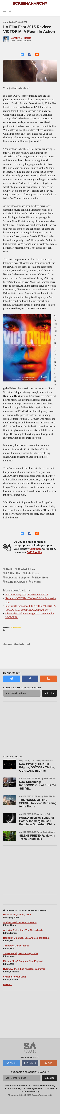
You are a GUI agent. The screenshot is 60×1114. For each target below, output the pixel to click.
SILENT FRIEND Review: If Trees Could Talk (37, 837)
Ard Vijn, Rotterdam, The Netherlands (23, 930)
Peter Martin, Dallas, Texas (17, 914)
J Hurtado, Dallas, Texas (16, 945)
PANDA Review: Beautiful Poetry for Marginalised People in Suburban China (37, 821)
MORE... (7, 984)
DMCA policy (34, 552)
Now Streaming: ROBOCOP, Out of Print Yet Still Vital (37, 785)
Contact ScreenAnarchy (43, 1085)
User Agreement (34, 1088)
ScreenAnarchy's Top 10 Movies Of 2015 (26, 594)
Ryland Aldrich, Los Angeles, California (24, 969)
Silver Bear (41, 577)
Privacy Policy (15, 1088)
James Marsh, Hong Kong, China (20, 953)
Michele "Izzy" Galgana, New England (23, 961)
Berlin (9, 569)
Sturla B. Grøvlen (16, 581)
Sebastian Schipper (18, 577)
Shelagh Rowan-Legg (14, 976)
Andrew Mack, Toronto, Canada (19, 922)
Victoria (36, 581)
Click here (35, 549)
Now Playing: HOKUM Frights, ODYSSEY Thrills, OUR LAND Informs (37, 767)
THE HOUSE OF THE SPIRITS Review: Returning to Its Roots (37, 803)
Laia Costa (32, 573)
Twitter (11, 1063)
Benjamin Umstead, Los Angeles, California (26, 938)
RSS (48, 1063)
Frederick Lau (26, 569)
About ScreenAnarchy (16, 1085)
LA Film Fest (13, 573)
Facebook (30, 1063)
